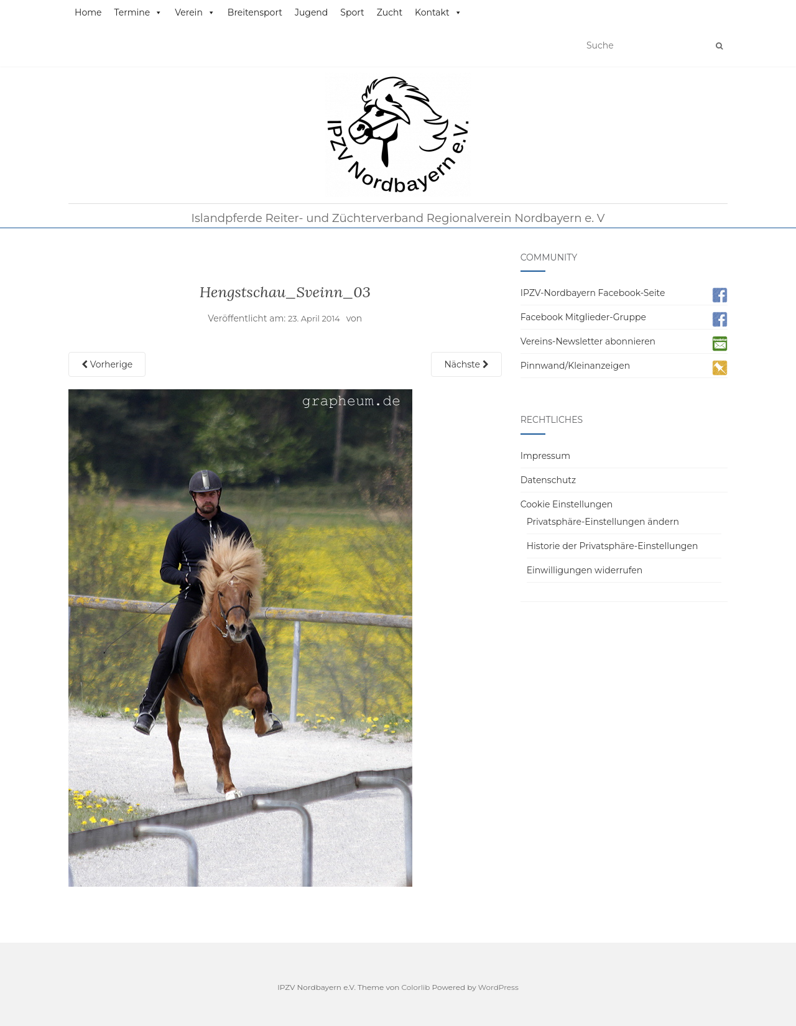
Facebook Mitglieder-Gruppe (583, 317)
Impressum (545, 455)
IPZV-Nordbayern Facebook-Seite (593, 292)
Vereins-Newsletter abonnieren (588, 341)
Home (88, 12)
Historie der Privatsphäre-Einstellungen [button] (612, 546)
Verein (195, 12)
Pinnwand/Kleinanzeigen (575, 365)
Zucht (389, 12)
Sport (352, 12)
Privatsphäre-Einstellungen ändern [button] (603, 521)
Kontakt (438, 12)
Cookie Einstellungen (567, 504)
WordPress (498, 987)
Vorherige (106, 364)
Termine (138, 12)
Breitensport (255, 12)
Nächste (466, 364)
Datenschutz (548, 480)
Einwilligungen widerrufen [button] (585, 570)
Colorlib (416, 987)
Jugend (311, 12)
